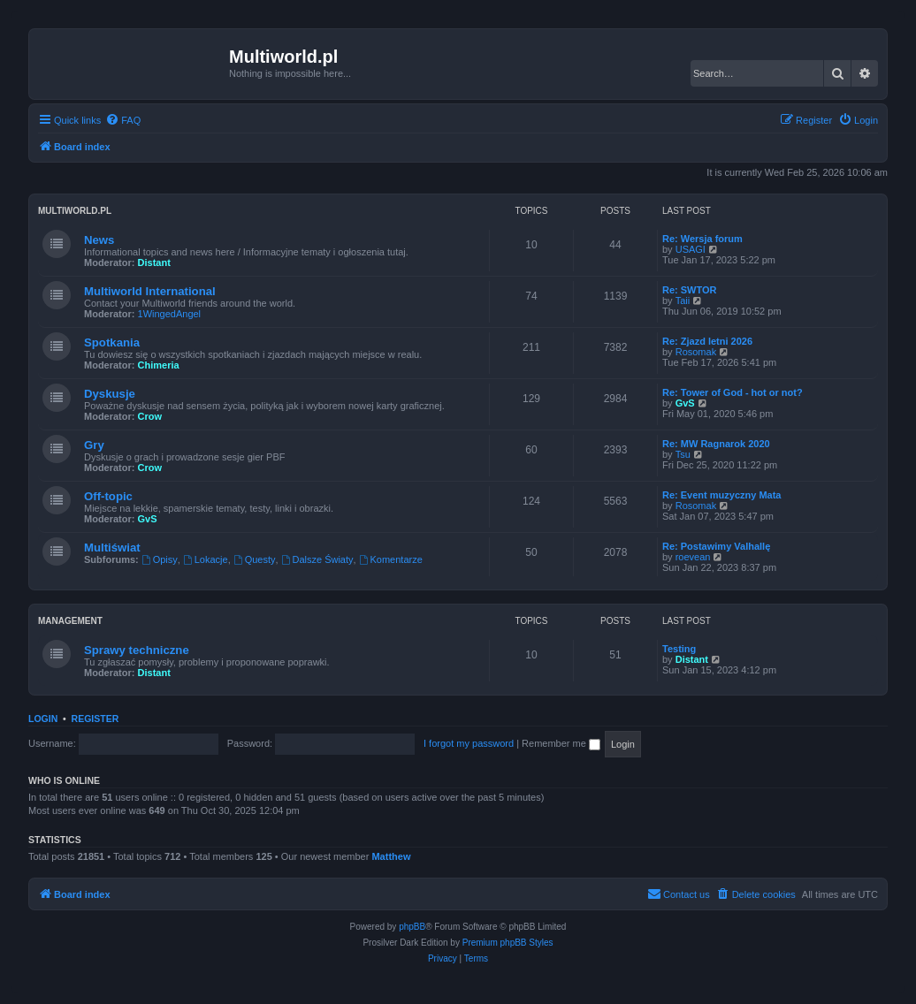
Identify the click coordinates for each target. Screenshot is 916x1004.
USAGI (691, 249)
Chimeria (158, 365)
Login (42, 718)
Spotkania (112, 342)
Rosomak (696, 351)
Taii (683, 300)
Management (70, 621)
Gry (94, 445)
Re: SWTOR (689, 290)
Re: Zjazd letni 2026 (707, 341)
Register (95, 718)
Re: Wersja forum (702, 238)
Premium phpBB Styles (507, 942)
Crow (150, 416)
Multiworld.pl (74, 211)
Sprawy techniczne (136, 650)
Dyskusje (109, 393)
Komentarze (391, 559)
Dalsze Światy (317, 559)
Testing (679, 648)
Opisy (159, 559)
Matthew (390, 856)
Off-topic (108, 496)
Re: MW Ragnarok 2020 (716, 443)
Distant (154, 262)
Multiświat (112, 547)
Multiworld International (150, 291)
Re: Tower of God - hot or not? (732, 392)
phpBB (412, 927)
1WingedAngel (170, 313)
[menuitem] (123, 120)
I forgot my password (469, 743)
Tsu (683, 454)
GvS (685, 403)
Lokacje (205, 559)
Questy (254, 559)
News (99, 240)
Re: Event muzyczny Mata (721, 495)
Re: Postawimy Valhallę (716, 546)
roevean (693, 556)
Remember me (561, 743)
